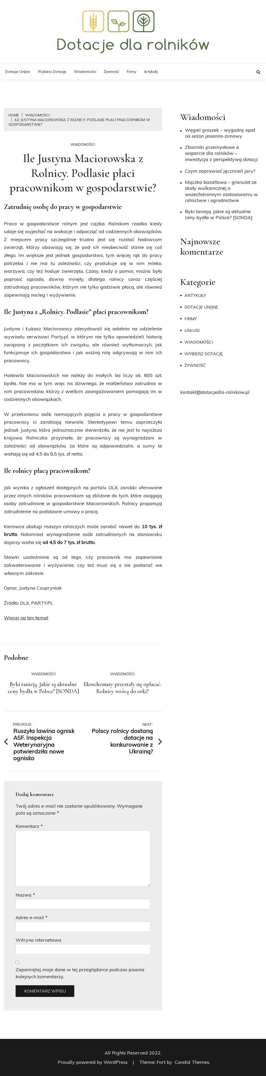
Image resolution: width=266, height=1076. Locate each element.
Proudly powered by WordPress (93, 1062)
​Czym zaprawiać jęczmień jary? (220, 171)
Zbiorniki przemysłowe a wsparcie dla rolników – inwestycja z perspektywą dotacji (221, 153)
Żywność (111, 71)
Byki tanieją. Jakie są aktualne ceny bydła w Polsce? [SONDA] (43, 688)
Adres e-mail (32, 917)
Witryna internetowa (38, 940)
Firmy (131, 71)
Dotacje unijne (17, 71)
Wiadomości (85, 71)
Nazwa (25, 895)
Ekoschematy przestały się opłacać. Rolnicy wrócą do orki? (122, 688)
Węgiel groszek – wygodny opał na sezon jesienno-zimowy (220, 133)
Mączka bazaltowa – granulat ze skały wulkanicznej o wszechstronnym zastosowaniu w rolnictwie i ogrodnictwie (221, 191)
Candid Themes (192, 1062)
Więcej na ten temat (26, 618)
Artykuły (151, 71)
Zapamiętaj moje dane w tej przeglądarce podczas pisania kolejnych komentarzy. (80, 973)
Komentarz (29, 826)
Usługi (192, 330)
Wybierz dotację (52, 71)
